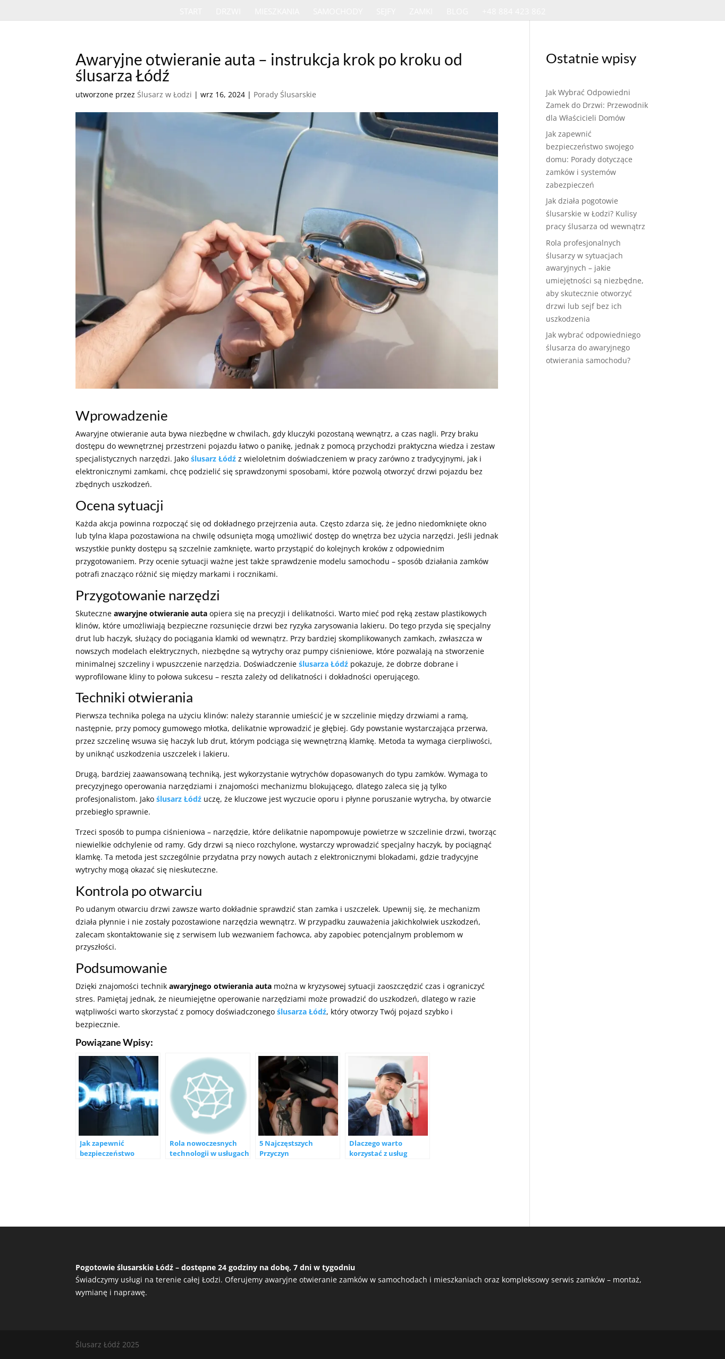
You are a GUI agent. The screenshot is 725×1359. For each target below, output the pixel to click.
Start (191, 11)
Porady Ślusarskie (285, 94)
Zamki (421, 11)
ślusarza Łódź (323, 664)
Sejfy (385, 11)
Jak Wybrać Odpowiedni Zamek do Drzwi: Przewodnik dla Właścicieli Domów (597, 105)
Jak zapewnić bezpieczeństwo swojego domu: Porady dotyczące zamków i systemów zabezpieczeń (590, 159)
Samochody (337, 11)
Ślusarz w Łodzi (164, 94)
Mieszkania (277, 11)
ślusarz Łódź (213, 459)
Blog (457, 11)
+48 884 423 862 (514, 11)
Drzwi (228, 11)
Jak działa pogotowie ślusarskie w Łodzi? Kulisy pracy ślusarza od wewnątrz (595, 213)
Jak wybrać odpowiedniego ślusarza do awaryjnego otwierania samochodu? (593, 347)
